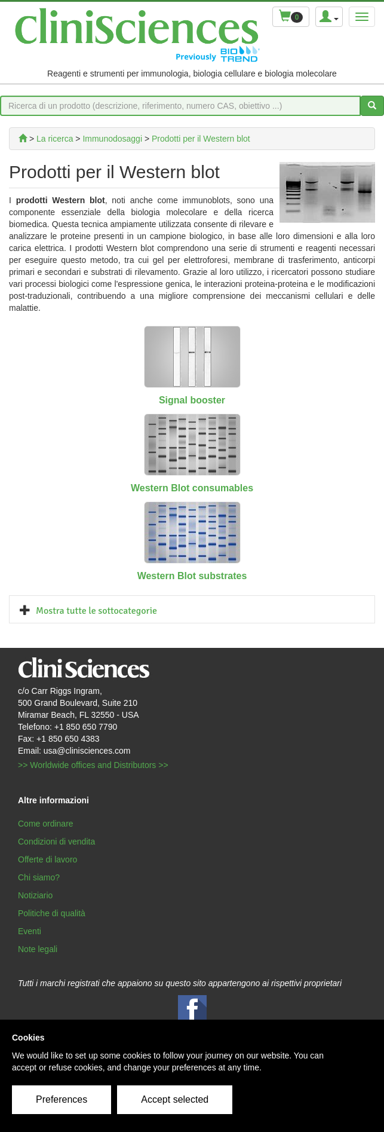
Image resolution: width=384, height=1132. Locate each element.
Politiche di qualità (51, 913)
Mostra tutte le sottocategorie (96, 611)
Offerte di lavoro (47, 859)
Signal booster (192, 400)
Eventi (29, 931)
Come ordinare (45, 823)
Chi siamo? (39, 877)
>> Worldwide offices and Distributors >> (93, 765)
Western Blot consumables (192, 488)
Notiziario (35, 895)
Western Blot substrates (192, 576)
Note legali (37, 949)
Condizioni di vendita (56, 841)
